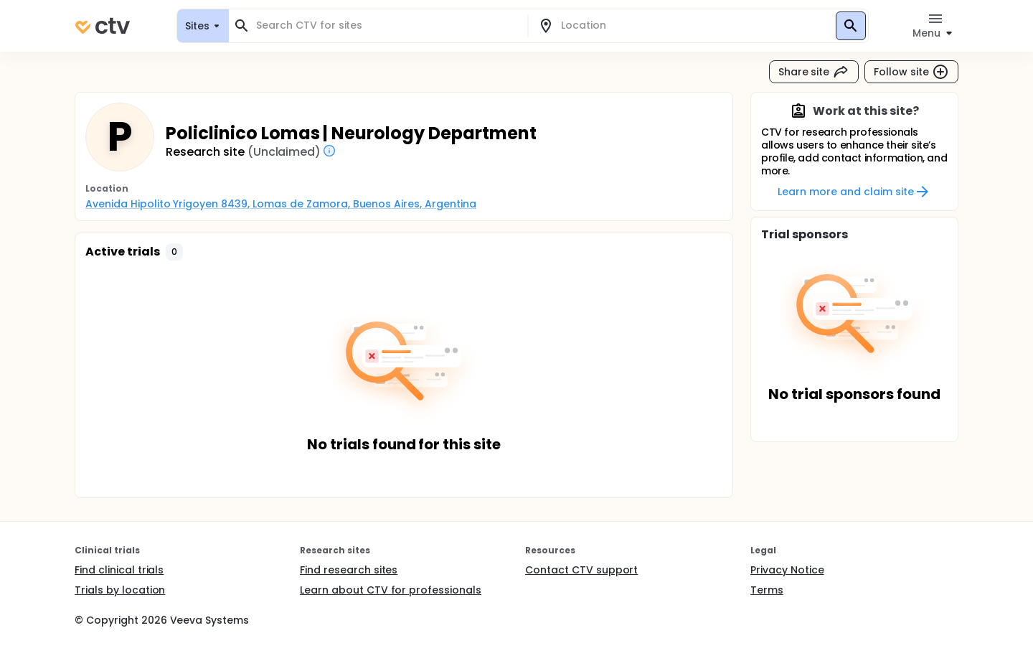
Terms (766, 590)
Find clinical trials (119, 569)
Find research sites (348, 569)
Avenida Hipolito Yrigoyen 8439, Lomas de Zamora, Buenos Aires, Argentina (280, 204)
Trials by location (120, 590)
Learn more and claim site (854, 191)
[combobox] (386, 25)
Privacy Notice (787, 569)
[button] (174, 252)
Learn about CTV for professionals (390, 590)
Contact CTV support (581, 569)
